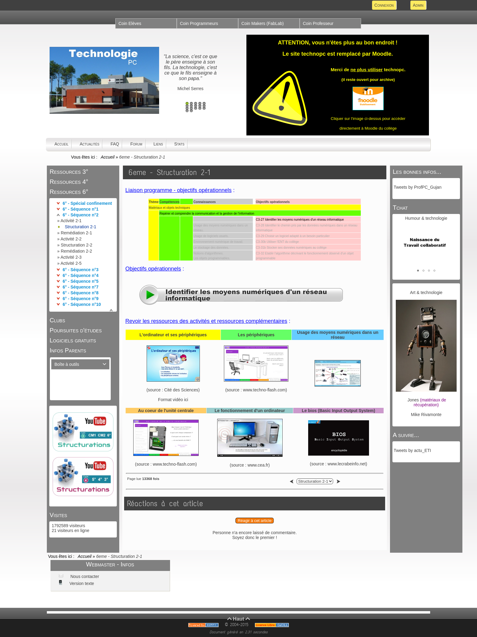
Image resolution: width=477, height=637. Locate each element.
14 (200, 108)
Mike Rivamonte (426, 414)
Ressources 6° (69, 191)
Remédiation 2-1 (76, 232)
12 (191, 108)
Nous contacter (84, 576)
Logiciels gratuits (73, 340)
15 (204, 108)
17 (191, 111)
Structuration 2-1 (80, 226)
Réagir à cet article (254, 520)
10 (204, 106)
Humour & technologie (426, 218)
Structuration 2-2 (76, 245)
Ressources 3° (69, 171)
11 (187, 108)
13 (195, 108)
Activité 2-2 (71, 238)
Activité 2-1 (71, 220)
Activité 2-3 (71, 257)
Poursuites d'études (76, 330)
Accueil (108, 157)
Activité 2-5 (71, 263)
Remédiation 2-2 (76, 251)
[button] (418, 270)
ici (186, 399)
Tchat (400, 207)
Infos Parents (68, 350)
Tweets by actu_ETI (412, 450)
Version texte (81, 583)
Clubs (57, 320)
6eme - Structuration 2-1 (169, 172)
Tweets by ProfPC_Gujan (417, 187)
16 (187, 111)
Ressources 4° (69, 181)
